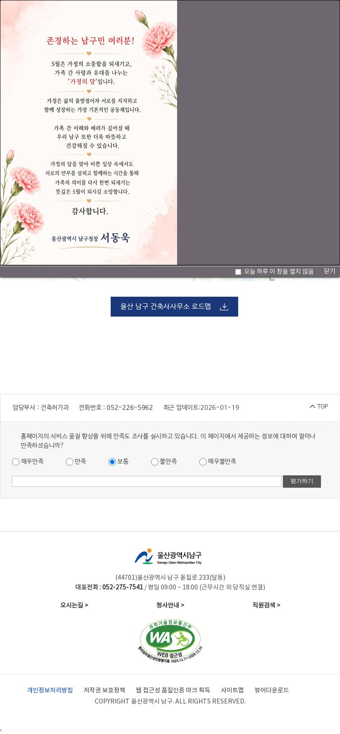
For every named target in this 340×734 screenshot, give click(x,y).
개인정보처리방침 (50, 690)
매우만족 (28, 462)
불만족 (164, 462)
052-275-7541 (122, 587)
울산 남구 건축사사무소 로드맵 (165, 306)
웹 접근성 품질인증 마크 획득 (173, 690)
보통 (118, 462)
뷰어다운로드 (272, 690)
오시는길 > (74, 605)
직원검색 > (266, 605)
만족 (76, 462)
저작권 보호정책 (104, 690)
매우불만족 (217, 462)
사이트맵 (232, 690)
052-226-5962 (130, 407)
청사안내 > (170, 605)
